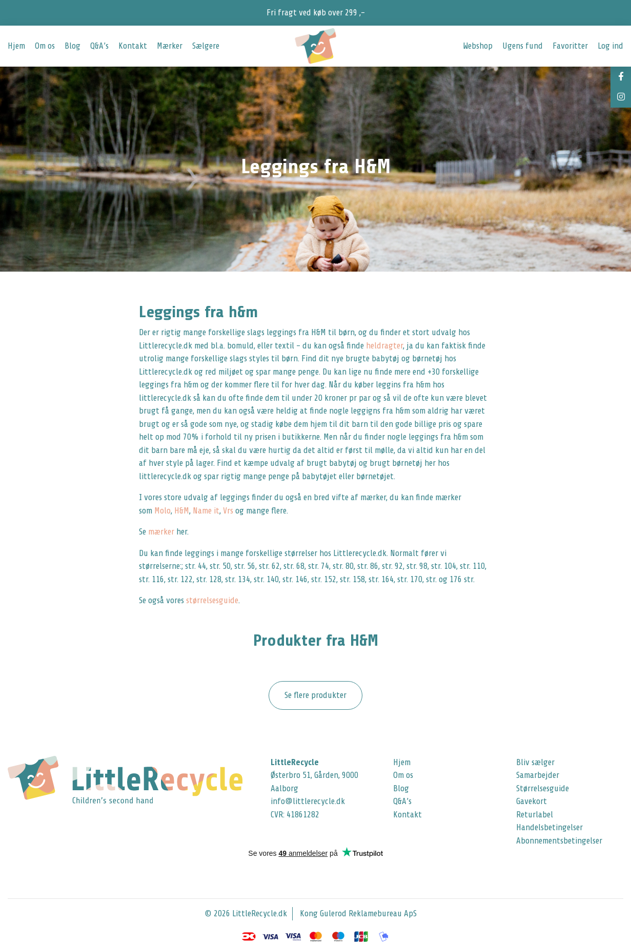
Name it (206, 511)
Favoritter (570, 46)
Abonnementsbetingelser (559, 841)
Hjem (16, 46)
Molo (162, 511)
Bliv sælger (535, 762)
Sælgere (205, 46)
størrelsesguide (212, 600)
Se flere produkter (315, 695)
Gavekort (531, 801)
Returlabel (534, 814)
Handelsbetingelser (549, 827)
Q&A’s (99, 46)
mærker (161, 532)
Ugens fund (522, 46)
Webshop (478, 46)
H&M (181, 511)
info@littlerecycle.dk (308, 801)
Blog (72, 46)
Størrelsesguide (542, 788)
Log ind (610, 46)
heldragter (384, 346)
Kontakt (132, 46)
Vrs (229, 511)
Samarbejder (537, 775)
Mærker (169, 46)
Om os (45, 46)
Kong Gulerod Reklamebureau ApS (358, 913)
